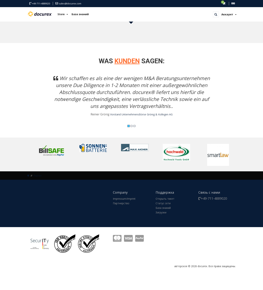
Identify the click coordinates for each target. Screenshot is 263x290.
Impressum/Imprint (124, 198)
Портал (37, 175)
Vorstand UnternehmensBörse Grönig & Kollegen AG (141, 114)
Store (63, 14)
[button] (43, 98)
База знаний (80, 14)
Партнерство (121, 203)
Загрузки (161, 212)
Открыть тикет (165, 198)
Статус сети (163, 203)
